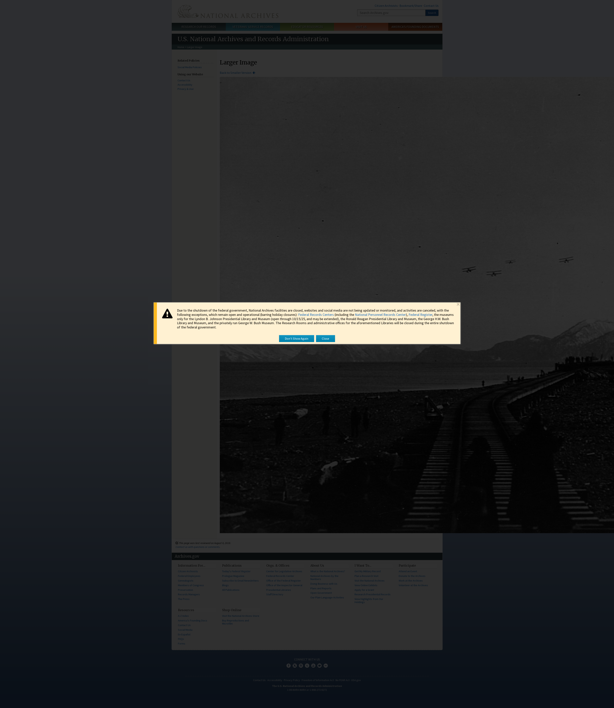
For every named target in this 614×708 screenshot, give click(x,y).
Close (325, 338)
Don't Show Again (296, 338)
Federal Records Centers (316, 314)
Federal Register (420, 314)
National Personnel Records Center (380, 314)
